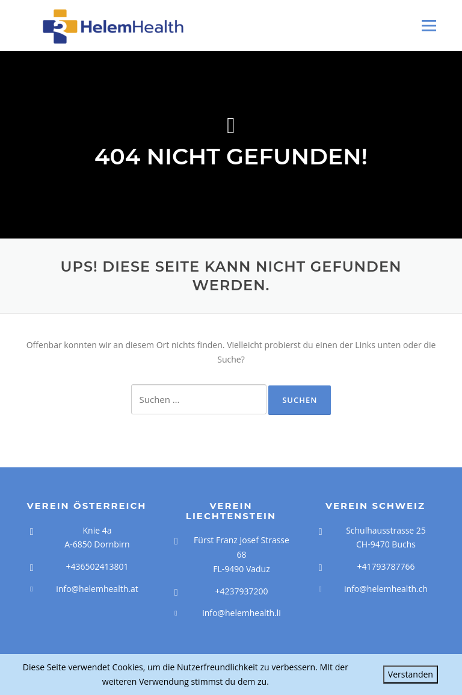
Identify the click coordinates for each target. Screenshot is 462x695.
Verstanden (410, 674)
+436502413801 (97, 566)
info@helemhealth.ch (386, 588)
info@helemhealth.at (97, 588)
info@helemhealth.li (241, 613)
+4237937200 (241, 591)
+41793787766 (385, 566)
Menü (428, 25)
